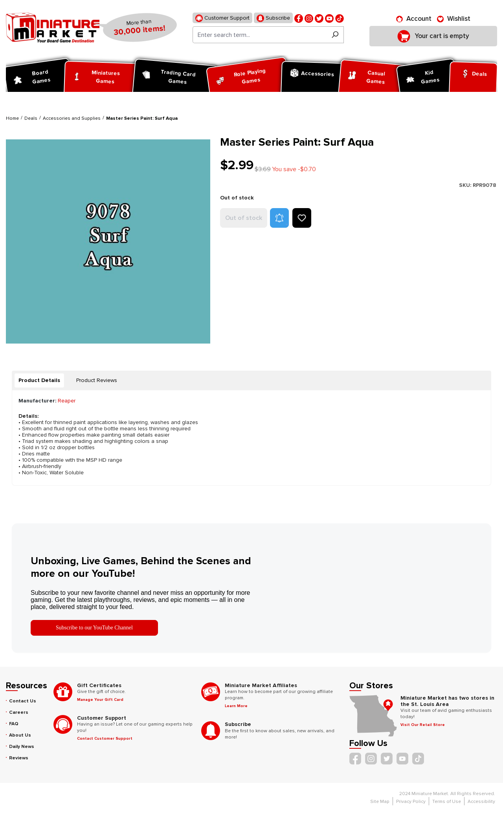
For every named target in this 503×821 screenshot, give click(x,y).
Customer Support (222, 18)
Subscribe (273, 18)
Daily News (21, 747)
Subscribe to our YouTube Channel (94, 628)
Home (12, 118)
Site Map (379, 802)
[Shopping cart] (433, 36)
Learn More (236, 706)
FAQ (13, 724)
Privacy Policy (411, 802)
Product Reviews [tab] (96, 380)
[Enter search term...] (260, 34)
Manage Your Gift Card (100, 699)
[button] (279, 218)
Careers (18, 712)
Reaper (66, 400)
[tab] (39, 380)
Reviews (18, 758)
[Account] (414, 19)
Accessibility (481, 802)
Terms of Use (446, 802)
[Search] (335, 34)
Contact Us (22, 701)
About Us (20, 735)
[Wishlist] (454, 19)
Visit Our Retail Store (422, 724)
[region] (108, 241)
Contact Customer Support (104, 738)
